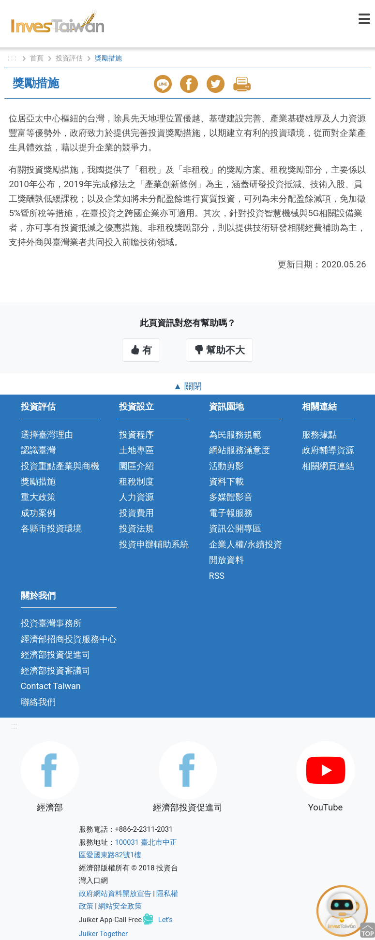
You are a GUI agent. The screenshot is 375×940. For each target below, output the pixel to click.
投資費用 (136, 513)
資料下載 (226, 481)
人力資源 (136, 497)
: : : (13, 58)
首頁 (37, 58)
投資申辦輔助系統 (154, 544)
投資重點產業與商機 (60, 466)
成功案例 (38, 513)
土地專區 (136, 450)
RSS (217, 576)
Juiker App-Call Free (110, 919)
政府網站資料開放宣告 (115, 893)
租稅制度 (136, 481)
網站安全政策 (120, 906)
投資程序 (136, 434)
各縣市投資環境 (51, 528)
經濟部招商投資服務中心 (69, 639)
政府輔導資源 (328, 450)
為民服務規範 (235, 434)
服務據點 (319, 434)
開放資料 (226, 560)
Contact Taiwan (51, 686)
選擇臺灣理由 (47, 434)
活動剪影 (226, 466)
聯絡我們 (38, 702)
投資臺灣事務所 (51, 623)
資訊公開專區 (235, 528)
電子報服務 (231, 513)
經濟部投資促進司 (55, 654)
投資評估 (69, 58)
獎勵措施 (38, 481)
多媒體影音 (231, 497)
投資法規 (136, 528)
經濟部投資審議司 (55, 670)
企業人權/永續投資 (245, 544)
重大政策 (38, 497)
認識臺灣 (38, 450)
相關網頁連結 (328, 466)
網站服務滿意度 (239, 450)
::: (14, 725)
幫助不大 (219, 350)
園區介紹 (136, 466)
